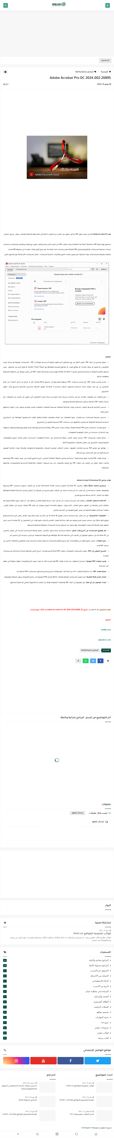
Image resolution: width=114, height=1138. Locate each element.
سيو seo (56, 1022)
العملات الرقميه (56, 1007)
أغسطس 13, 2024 (85, 1111)
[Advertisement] (57, 33)
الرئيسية (106, 72)
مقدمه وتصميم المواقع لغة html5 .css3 (77, 1100)
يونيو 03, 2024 (30, 1097)
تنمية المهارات (56, 1017)
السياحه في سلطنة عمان (56, 991)
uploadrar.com (104, 640)
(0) (5, 85)
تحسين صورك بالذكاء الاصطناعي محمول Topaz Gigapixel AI (19, 1087)
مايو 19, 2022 (87, 1097)
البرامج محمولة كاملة (56, 965)
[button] (100, 660)
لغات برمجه (56, 1038)
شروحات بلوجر (56, 1027)
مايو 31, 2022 (104, 930)
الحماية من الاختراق (56, 975)
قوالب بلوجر (56, 1032)
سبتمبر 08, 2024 (29, 1083)
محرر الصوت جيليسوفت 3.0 (82, 1114)
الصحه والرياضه (56, 996)
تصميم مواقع (56, 1012)
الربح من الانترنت (56, 986)
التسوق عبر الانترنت (56, 970)
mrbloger (85, 1128)
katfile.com (106, 630)
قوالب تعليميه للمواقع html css (92, 933)
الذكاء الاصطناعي (56, 981)
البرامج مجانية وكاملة (85, 72)
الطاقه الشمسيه (56, 1001)
